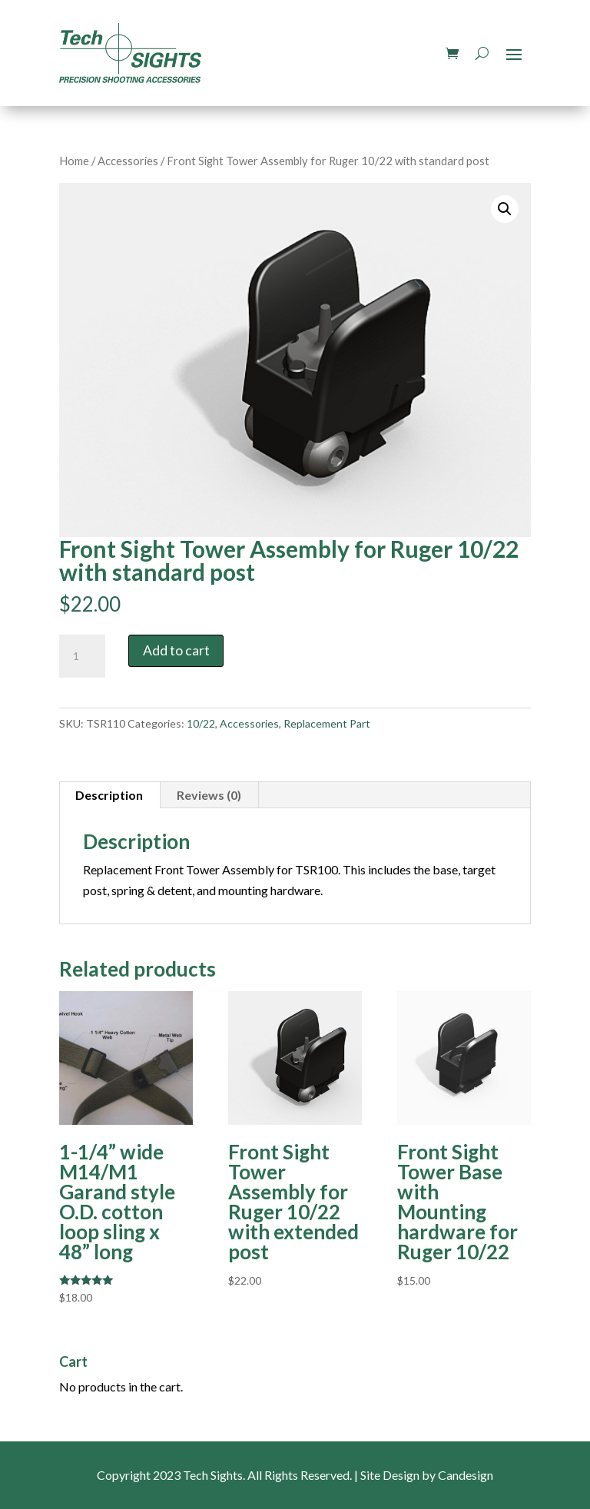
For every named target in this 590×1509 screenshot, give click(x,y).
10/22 (201, 723)
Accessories (128, 160)
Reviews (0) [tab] (209, 795)
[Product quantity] (82, 656)
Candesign (465, 1475)
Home (74, 160)
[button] (505, 209)
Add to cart (176, 650)
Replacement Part (326, 723)
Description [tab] (109, 795)
